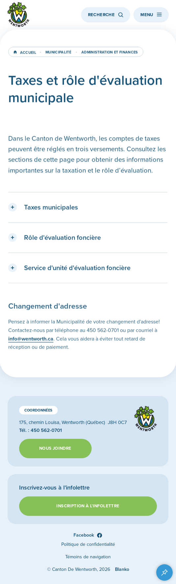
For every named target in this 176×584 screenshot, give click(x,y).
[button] (87, 209)
